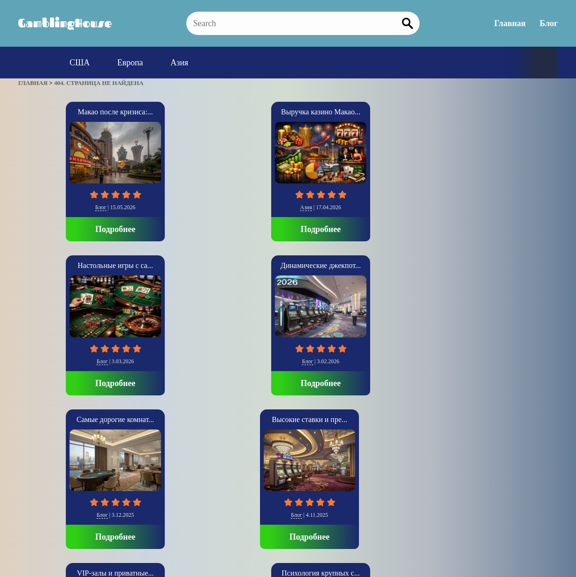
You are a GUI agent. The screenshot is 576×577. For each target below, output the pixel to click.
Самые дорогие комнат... (508, 112)
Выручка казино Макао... (178, 112)
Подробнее (68, 229)
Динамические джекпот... (398, 112)
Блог (549, 23)
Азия (179, 62)
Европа (130, 62)
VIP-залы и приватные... (178, 265)
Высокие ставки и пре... (67, 265)
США (80, 62)
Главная (510, 23)
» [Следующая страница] (31, 464)
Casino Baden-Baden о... (398, 265)
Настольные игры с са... (287, 112)
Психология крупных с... (288, 265)
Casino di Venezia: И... (508, 265)
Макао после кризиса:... (67, 112)
